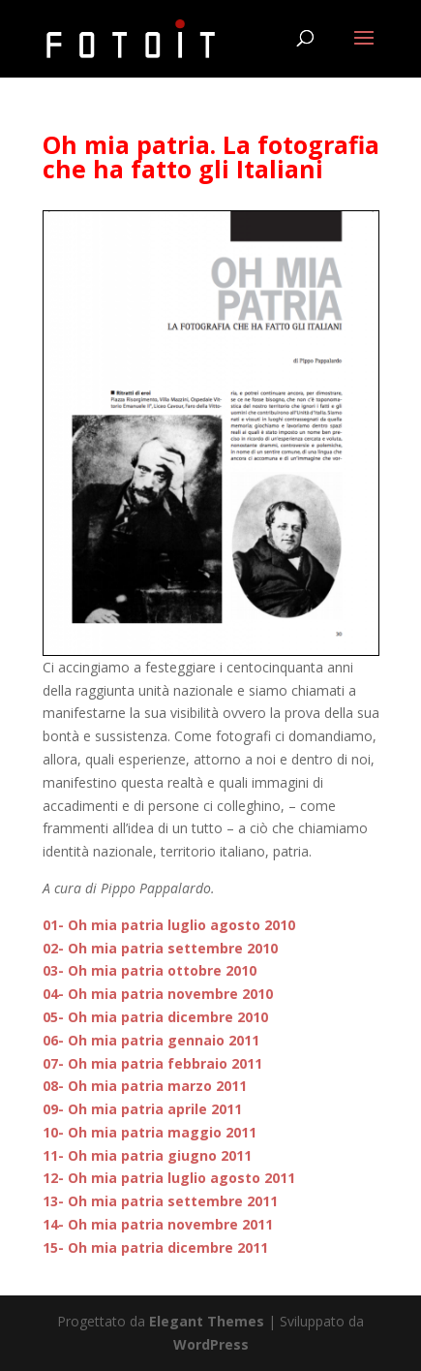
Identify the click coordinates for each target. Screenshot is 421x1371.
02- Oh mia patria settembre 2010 (160, 948)
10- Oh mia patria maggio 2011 (149, 1132)
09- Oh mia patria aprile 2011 (142, 1109)
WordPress (211, 1344)
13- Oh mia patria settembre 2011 (160, 1201)
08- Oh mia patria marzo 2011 (145, 1085)
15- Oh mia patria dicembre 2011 (155, 1247)
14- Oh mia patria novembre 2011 (158, 1224)
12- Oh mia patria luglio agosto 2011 (169, 1177)
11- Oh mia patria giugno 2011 (147, 1155)
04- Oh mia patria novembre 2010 (158, 993)
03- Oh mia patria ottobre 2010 (149, 970)
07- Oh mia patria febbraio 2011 (152, 1063)
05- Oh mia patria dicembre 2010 (155, 1017)
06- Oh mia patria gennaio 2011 (151, 1040)
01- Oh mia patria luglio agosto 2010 (169, 925)
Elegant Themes (206, 1321)
